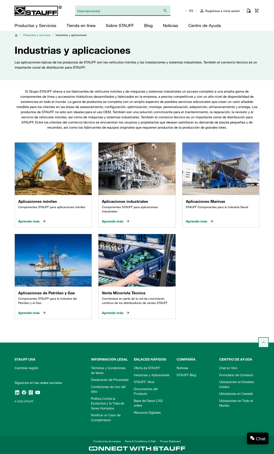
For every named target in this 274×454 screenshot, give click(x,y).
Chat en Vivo (228, 368)
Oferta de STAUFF (147, 368)
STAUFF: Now (144, 382)
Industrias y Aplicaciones (152, 375)
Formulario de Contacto (236, 375)
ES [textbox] (191, 11)
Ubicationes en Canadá (236, 393)
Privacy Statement (170, 441)
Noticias (182, 368)
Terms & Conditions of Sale (140, 441)
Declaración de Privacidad (109, 380)
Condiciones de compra (107, 441)
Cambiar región (26, 368)
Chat (260, 438)
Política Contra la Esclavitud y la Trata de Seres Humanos (107, 403)
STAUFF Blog (186, 375)
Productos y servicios (36, 35)
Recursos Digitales (147, 412)
